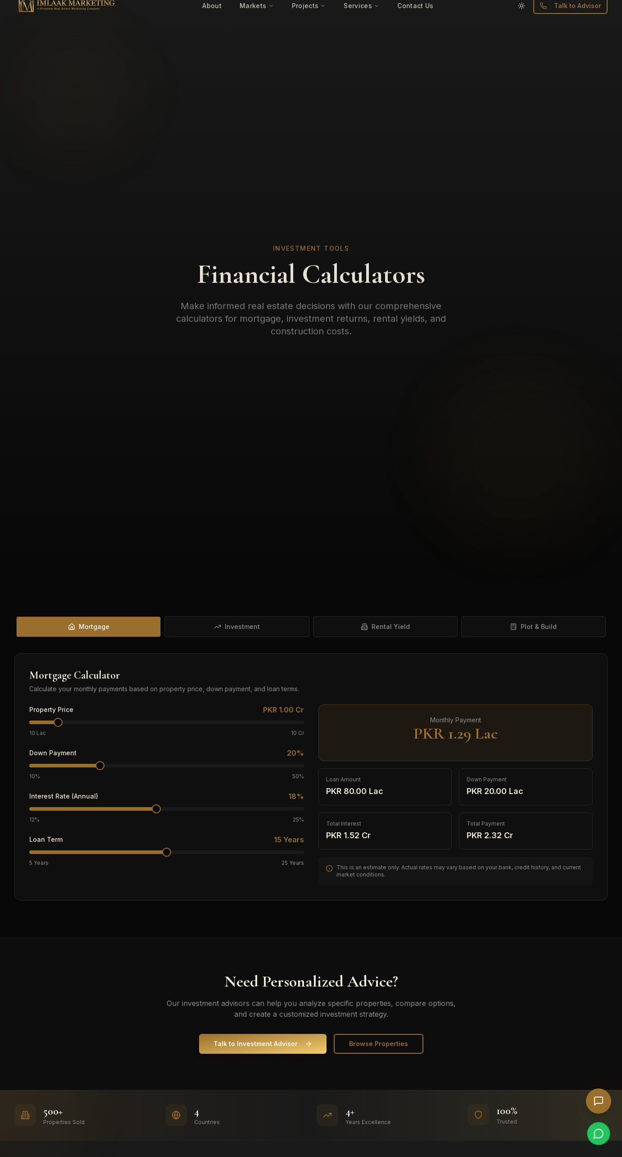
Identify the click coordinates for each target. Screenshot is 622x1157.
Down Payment (53, 753)
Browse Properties (378, 1043)
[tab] (88, 626)
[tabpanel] (311, 777)
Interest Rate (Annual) (63, 796)
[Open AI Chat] (598, 1101)
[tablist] (311, 627)
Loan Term (46, 839)
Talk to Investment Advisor (262, 1043)
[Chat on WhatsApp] (598, 1133)
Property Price (51, 710)
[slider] (58, 722)
